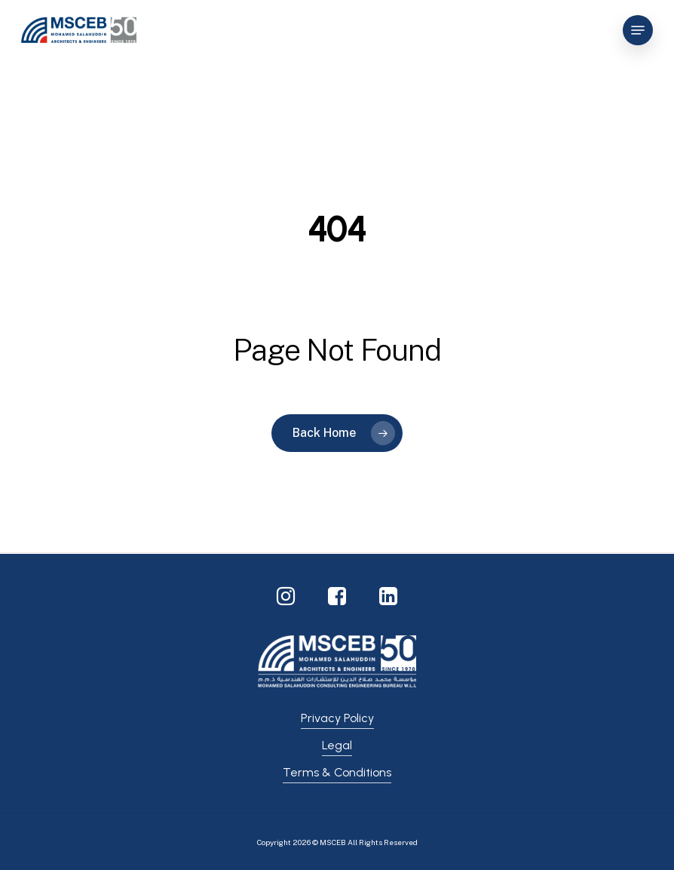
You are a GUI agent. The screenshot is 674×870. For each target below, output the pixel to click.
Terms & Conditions (337, 772)
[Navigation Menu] (638, 30)
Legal (337, 745)
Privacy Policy (337, 718)
